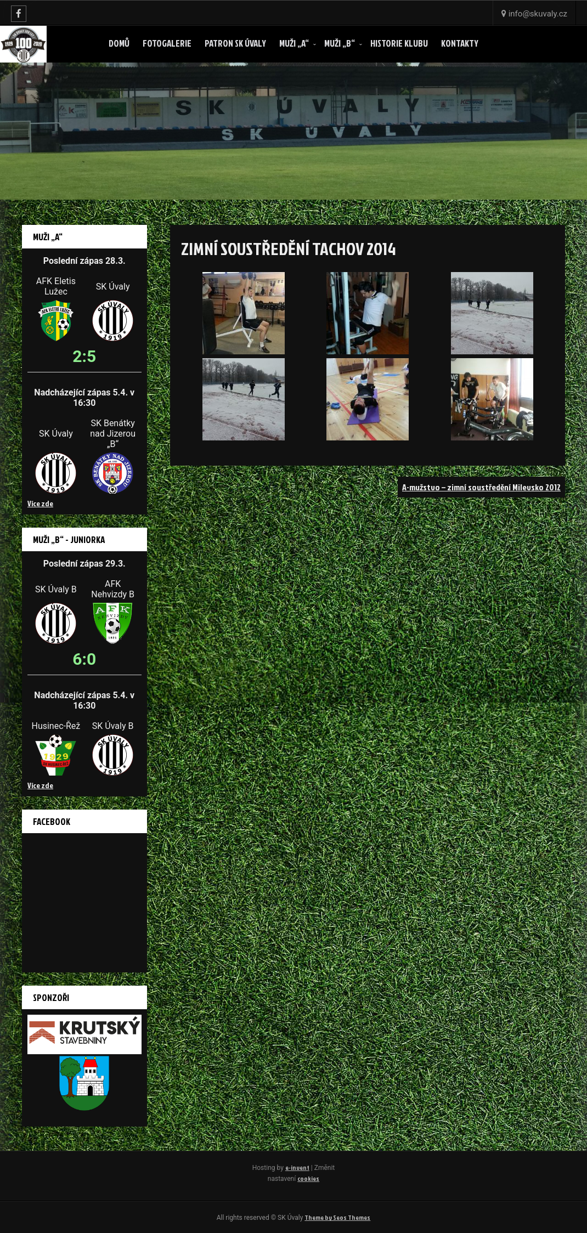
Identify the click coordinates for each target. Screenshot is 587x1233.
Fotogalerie (167, 43)
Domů (119, 43)
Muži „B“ (339, 43)
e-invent (297, 1167)
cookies (308, 1178)
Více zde (40, 503)
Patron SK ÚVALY (235, 43)
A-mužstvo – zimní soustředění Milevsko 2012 (481, 487)
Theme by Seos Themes (337, 1217)
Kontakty (459, 43)
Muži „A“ (294, 43)
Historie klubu (399, 43)
